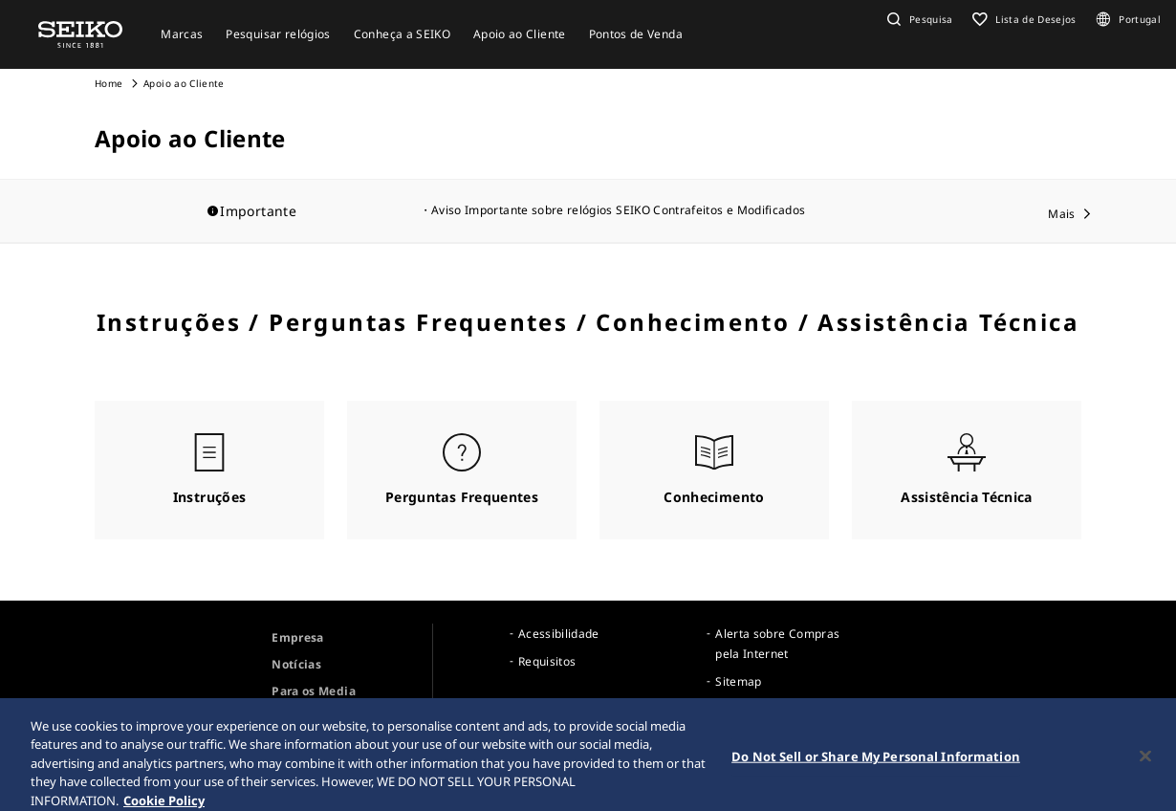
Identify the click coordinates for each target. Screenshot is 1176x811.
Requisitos (547, 661)
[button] (917, 19)
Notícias (296, 664)
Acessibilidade (558, 633)
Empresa (297, 637)
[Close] (1145, 762)
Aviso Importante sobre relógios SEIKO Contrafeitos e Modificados (618, 210)
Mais (1061, 214)
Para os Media (314, 691)
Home (108, 83)
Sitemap (738, 681)
